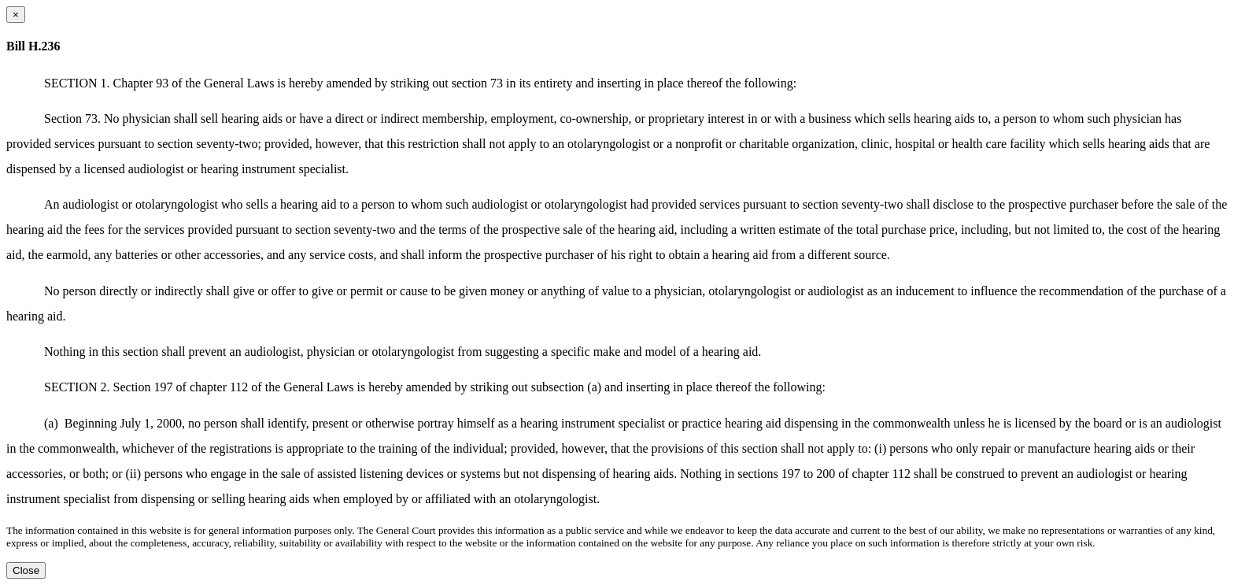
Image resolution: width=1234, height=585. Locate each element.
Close (26, 570)
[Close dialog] (15, 14)
